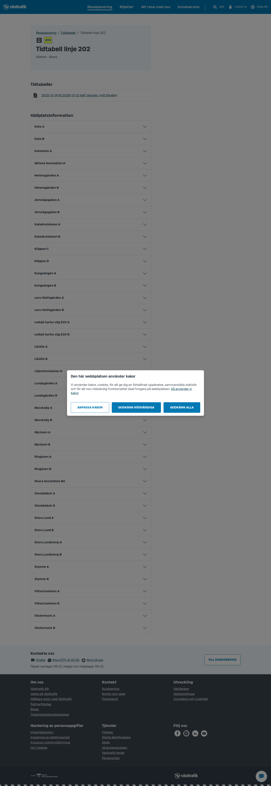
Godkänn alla (182, 407)
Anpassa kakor (90, 407)
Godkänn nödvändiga (136, 407)
